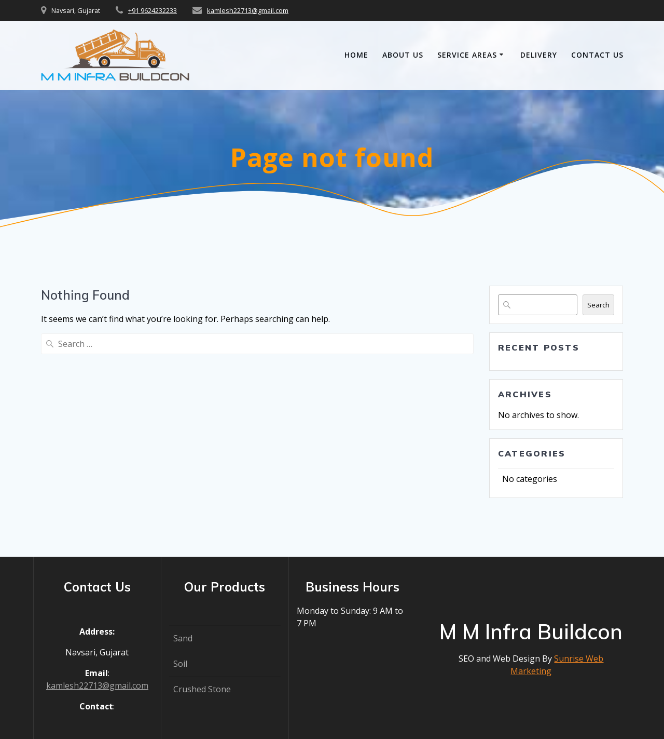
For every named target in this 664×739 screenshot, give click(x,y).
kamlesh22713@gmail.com (247, 10)
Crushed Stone (202, 689)
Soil (180, 663)
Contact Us (597, 55)
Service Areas (467, 55)
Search (598, 305)
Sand (182, 638)
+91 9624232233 (152, 10)
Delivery (538, 55)
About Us (402, 55)
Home (356, 55)
